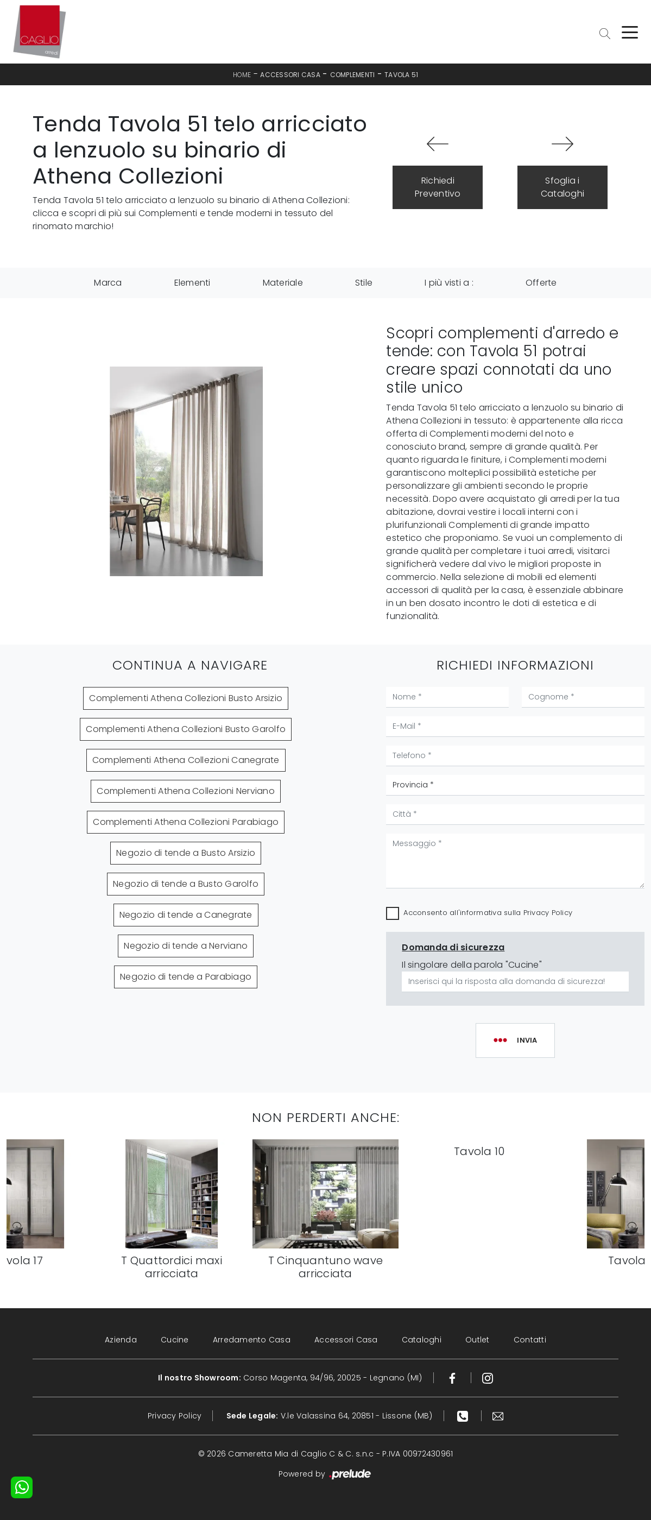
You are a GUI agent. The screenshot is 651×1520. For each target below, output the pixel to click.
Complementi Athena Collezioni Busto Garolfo (186, 729)
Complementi (352, 74)
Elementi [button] (192, 282)
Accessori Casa (290, 74)
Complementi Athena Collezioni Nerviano (186, 791)
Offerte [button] (541, 282)
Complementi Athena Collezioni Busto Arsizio (185, 698)
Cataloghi (421, 1339)
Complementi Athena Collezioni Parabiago (186, 822)
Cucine (175, 1339)
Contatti (530, 1339)
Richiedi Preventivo (438, 187)
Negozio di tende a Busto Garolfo (185, 884)
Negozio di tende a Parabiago (185, 976)
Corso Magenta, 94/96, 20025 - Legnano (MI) (290, 1377)
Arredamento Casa (251, 1339)
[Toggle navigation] (629, 31)
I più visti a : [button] (449, 282)
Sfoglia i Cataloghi (562, 187)
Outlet (477, 1339)
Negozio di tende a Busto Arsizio (185, 853)
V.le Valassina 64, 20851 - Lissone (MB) (329, 1415)
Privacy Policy (548, 912)
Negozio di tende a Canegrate (185, 915)
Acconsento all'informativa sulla (487, 912)
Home (242, 74)
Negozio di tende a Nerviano (186, 945)
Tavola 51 (401, 74)
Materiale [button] (283, 282)
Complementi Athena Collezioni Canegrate (186, 760)
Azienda (121, 1339)
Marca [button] (108, 282)
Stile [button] (363, 282)
